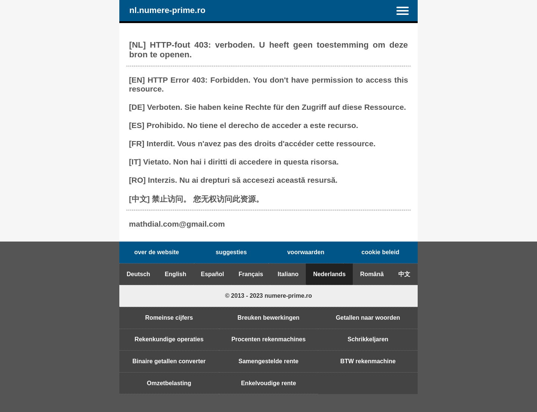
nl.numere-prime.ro (167, 10)
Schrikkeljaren (368, 339)
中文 (404, 274)
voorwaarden (305, 252)
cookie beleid (380, 252)
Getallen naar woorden (368, 317)
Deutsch (138, 274)
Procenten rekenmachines (268, 339)
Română (372, 274)
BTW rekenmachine (367, 361)
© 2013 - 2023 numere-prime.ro (268, 296)
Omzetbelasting (169, 383)
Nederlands (329, 274)
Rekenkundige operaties (169, 339)
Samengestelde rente (269, 361)
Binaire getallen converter (169, 361)
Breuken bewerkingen (268, 317)
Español (212, 274)
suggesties (231, 252)
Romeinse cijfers (169, 317)
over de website (156, 252)
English (175, 274)
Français (251, 274)
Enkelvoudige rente (268, 383)
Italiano (288, 274)
